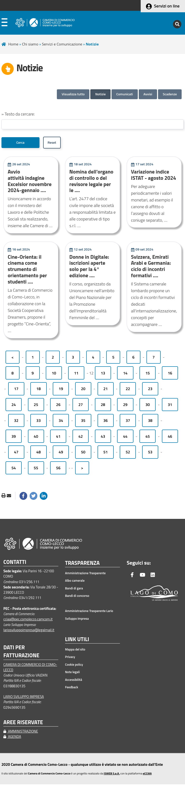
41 (58, 438)
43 (103, 438)
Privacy (70, 658)
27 (81, 406)
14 (125, 374)
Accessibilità (73, 681)
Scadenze (170, 94)
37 (128, 422)
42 (81, 438)
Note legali (72, 673)
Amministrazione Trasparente (85, 574)
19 (61, 390)
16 (170, 374)
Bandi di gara (74, 589)
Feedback (71, 688)
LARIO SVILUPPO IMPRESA (23, 698)
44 (125, 438)
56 (58, 469)
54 (13, 469)
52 (128, 454)
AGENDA (12, 738)
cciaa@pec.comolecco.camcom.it (28, 621)
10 (54, 374)
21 (105, 390)
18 (38, 390)
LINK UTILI (77, 641)
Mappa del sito (75, 650)
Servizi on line (166, 6)
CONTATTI (14, 563)
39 (13, 438)
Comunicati (124, 94)
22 (128, 390)
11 (76, 374)
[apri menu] (4, 23)
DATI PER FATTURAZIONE (21, 653)
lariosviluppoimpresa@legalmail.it (28, 631)
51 (105, 454)
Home (13, 44)
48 (38, 454)
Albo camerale (75, 582)
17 (16, 390)
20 (83, 390)
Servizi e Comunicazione (62, 44)
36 (105, 422)
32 (16, 422)
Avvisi (148, 94)
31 (170, 406)
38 (150, 422)
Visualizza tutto (73, 94)
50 (83, 454)
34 (61, 422)
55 (36, 469)
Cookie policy (74, 666)
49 (61, 454)
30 (147, 406)
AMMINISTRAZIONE (20, 733)
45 (147, 438)
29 (125, 406)
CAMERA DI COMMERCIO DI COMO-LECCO (30, 668)
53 (150, 454)
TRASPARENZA (82, 565)
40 (36, 438)
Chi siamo (30, 44)
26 (58, 406)
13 (103, 374)
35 (83, 422)
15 (147, 374)
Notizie (100, 94)
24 (13, 406)
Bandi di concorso (77, 597)
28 (103, 406)
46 (170, 438)
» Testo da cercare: (18, 114)
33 (38, 422)
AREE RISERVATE (23, 724)
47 (16, 454)
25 (36, 406)
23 (150, 390)
